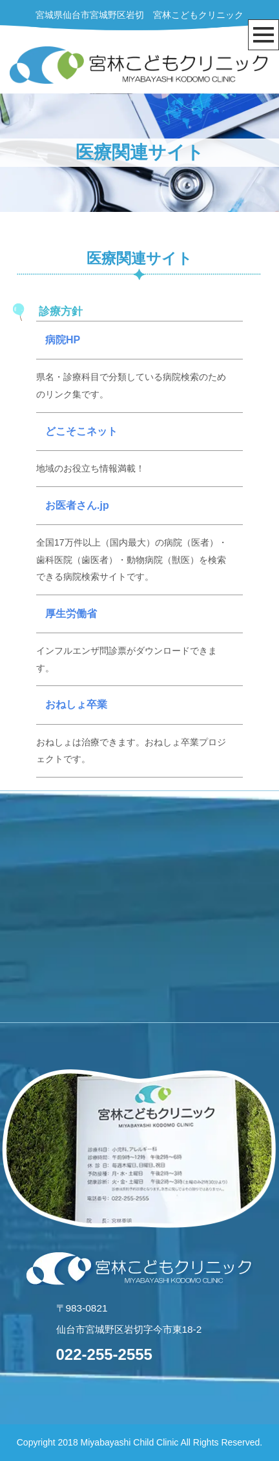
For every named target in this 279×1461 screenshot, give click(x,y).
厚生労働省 (71, 613)
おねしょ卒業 (76, 704)
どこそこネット (81, 431)
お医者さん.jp (77, 505)
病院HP (62, 339)
